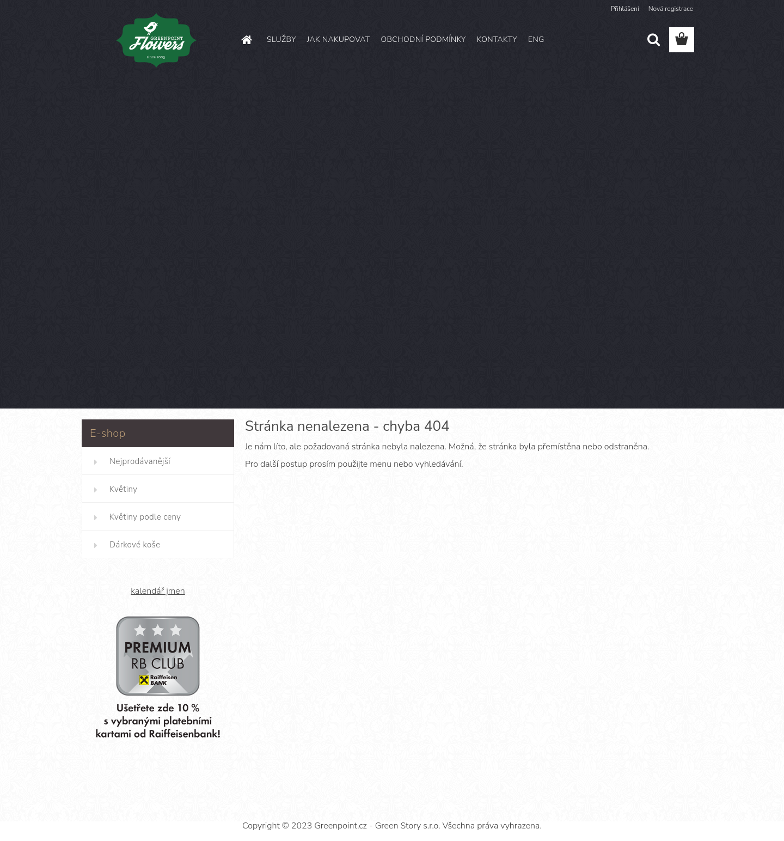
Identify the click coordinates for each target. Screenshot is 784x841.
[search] (653, 39)
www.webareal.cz (430, 806)
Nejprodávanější (139, 461)
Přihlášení (625, 8)
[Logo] (156, 40)
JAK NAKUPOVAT (338, 39)
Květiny (123, 489)
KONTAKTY (497, 39)
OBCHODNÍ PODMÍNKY (423, 39)
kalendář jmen (158, 591)
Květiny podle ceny (145, 516)
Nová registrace (670, 8)
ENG (536, 39)
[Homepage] (246, 39)
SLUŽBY (281, 39)
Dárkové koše (134, 544)
